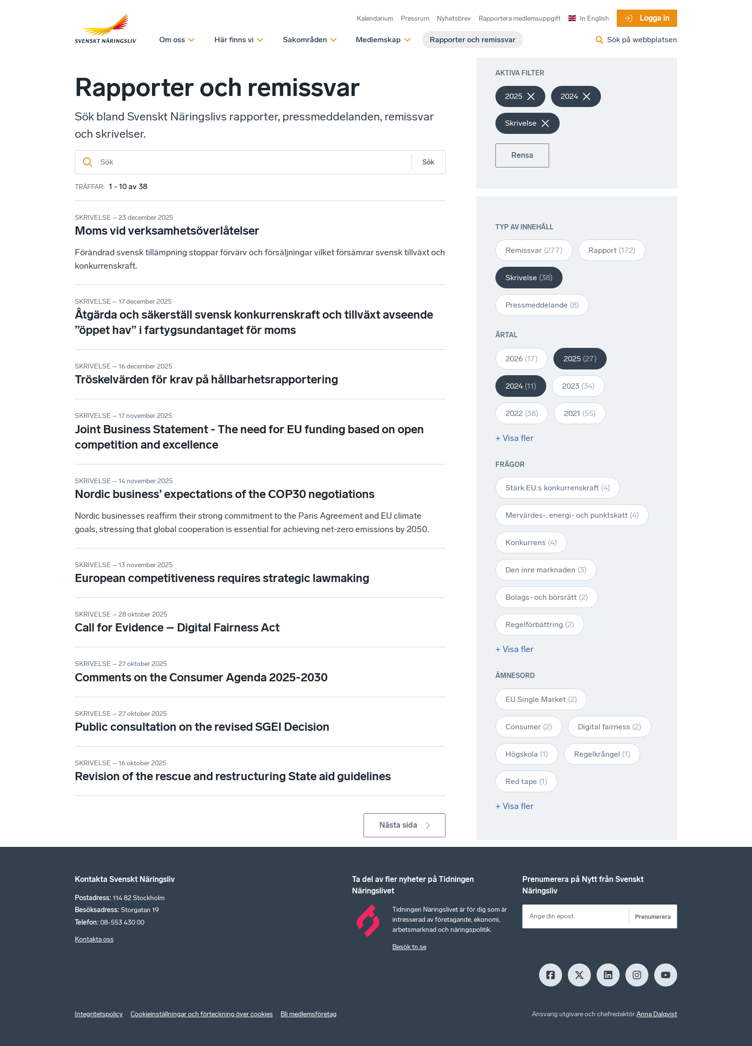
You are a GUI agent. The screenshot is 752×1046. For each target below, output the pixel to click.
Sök (429, 162)
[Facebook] (550, 975)
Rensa (522, 155)
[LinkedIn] (608, 975)
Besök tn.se (409, 947)
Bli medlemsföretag (309, 1014)
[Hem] (105, 29)
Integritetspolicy (99, 1014)
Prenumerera (653, 916)
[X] (579, 975)
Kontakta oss (94, 939)
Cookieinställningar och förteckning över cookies (201, 1014)
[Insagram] (636, 975)
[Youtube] (665, 975)
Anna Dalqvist (656, 1014)
